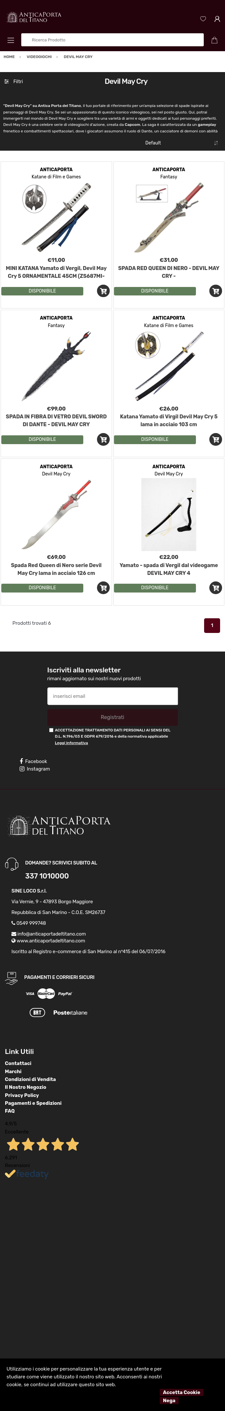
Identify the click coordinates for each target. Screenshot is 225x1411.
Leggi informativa (71, 743)
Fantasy (168, 177)
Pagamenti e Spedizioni (33, 1103)
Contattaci (18, 1063)
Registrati (112, 717)
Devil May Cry (56, 474)
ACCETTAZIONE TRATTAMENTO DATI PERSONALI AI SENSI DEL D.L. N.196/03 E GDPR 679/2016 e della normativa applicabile (112, 736)
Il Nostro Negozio (25, 1087)
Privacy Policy (22, 1095)
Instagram (35, 769)
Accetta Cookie (181, 1392)
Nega (169, 1400)
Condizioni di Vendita (30, 1079)
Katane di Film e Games (56, 177)
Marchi (13, 1071)
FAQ (10, 1111)
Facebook (33, 761)
